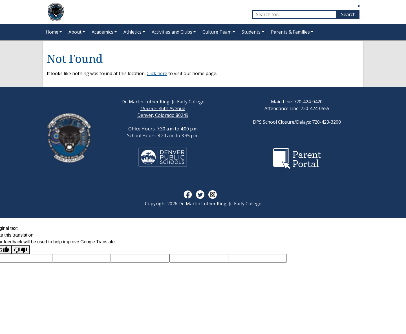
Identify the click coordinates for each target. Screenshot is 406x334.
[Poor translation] (21, 249)
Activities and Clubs (172, 32)
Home (52, 32)
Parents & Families (290, 32)
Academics (102, 32)
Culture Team (216, 32)
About (75, 32)
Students (251, 32)
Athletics (132, 32)
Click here (157, 73)
